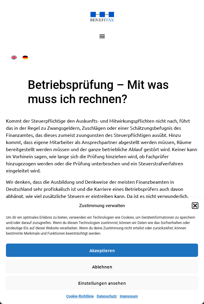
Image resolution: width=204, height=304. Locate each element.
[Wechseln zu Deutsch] (25, 57)
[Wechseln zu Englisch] (14, 57)
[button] (195, 206)
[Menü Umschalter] (102, 36)
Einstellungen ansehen (102, 283)
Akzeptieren (102, 250)
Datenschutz (107, 296)
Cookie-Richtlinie (80, 296)
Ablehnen (102, 267)
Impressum (129, 296)
